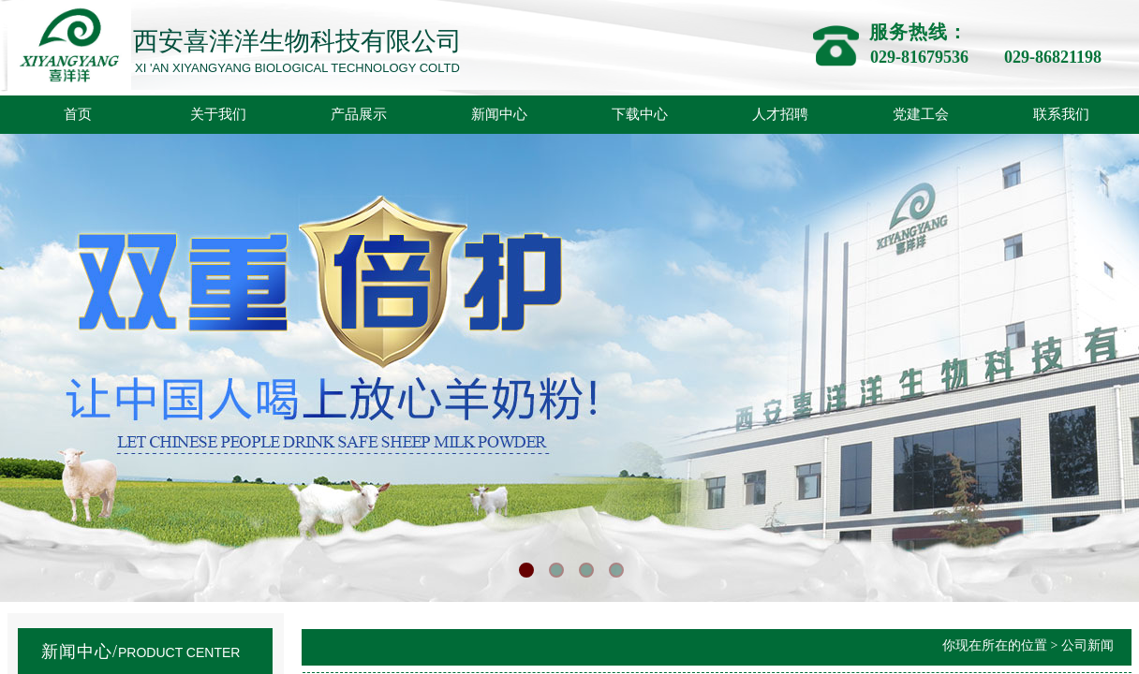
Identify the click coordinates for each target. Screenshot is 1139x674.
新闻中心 (499, 114)
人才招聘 (780, 114)
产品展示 (359, 114)
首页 (78, 114)
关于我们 (218, 114)
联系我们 (1061, 114)
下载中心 (640, 114)
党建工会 (921, 114)
